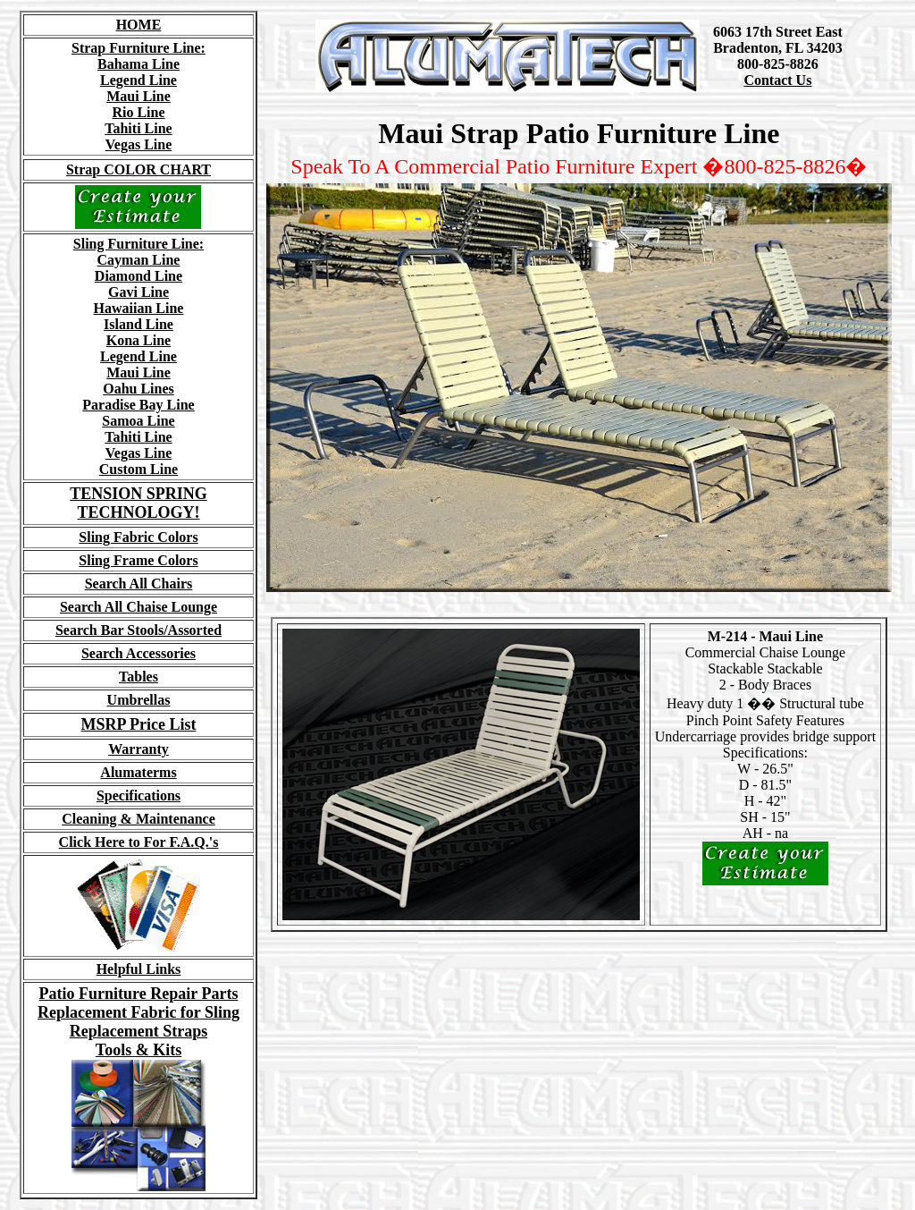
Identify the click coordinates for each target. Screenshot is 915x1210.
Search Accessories (138, 653)
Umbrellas (139, 699)
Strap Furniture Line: (138, 47)
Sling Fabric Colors (138, 537)
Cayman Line (138, 259)
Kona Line (138, 340)
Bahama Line (138, 64)
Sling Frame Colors (138, 560)
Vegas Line (138, 144)
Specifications (138, 795)
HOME (139, 24)
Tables (138, 676)
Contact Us (777, 80)
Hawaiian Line (139, 308)
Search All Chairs (139, 583)
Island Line (138, 324)
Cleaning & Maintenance (138, 818)
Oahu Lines (138, 388)
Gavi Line (138, 292)
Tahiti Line (138, 128)
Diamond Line (138, 275)
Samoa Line (138, 420)
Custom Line (138, 469)
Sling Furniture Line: (138, 243)
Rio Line (138, 112)
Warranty (138, 749)
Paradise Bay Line (138, 404)
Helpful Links (139, 969)
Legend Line (138, 80)
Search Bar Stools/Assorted (138, 630)
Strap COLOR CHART (138, 169)
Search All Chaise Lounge (138, 606)
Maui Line (138, 96)
